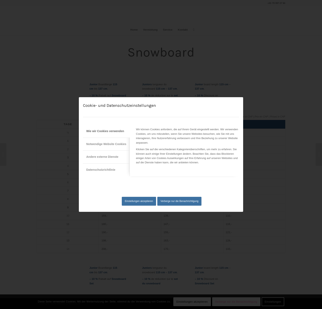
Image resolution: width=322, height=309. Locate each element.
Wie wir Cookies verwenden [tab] (105, 131)
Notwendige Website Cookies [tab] (106, 144)
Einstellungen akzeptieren (139, 201)
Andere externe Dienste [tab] (102, 156)
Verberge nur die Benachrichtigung (180, 201)
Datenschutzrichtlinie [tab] (100, 169)
